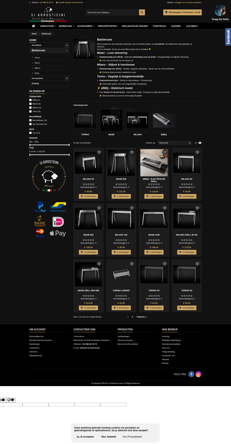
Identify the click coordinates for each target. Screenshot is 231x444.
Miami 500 (121, 179)
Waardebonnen (35, 355)
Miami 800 (88, 235)
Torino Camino (121, 290)
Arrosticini (47, 26)
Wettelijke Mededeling (171, 340)
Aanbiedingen (123, 336)
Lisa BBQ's (192, 26)
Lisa (36, 133)
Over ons (166, 348)
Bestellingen (34, 344)
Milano (37, 68)
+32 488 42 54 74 (46, 2)
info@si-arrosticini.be (74, 2)
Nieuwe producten (125, 340)
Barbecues (65, 26)
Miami (37, 63)
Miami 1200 (154, 235)
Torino (37, 58)
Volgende (142, 317)
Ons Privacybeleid (132, 436)
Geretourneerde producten (40, 340)
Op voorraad (40, 124)
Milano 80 (186, 179)
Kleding (176, 26)
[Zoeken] (115, 12)
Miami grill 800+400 (88, 290)
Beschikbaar (40, 120)
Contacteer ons (84, 329)
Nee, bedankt (108, 436)
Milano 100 (121, 235)
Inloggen (178, 2)
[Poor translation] (10, 400)
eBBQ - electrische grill (154, 180)
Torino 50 (153, 290)
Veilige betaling (168, 352)
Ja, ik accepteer (85, 436)
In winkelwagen (88, 196)
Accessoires (37, 78)
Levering (165, 336)
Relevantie (175, 143)
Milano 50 (88, 179)
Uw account (37, 329)
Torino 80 (186, 290)
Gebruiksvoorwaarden (171, 344)
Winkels (165, 363)
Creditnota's (34, 348)
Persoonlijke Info (36, 336)
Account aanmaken (193, 2)
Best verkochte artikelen (128, 344)
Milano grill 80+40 (186, 235)
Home (32, 40)
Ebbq (37, 73)
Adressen (33, 352)
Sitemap (165, 359)
